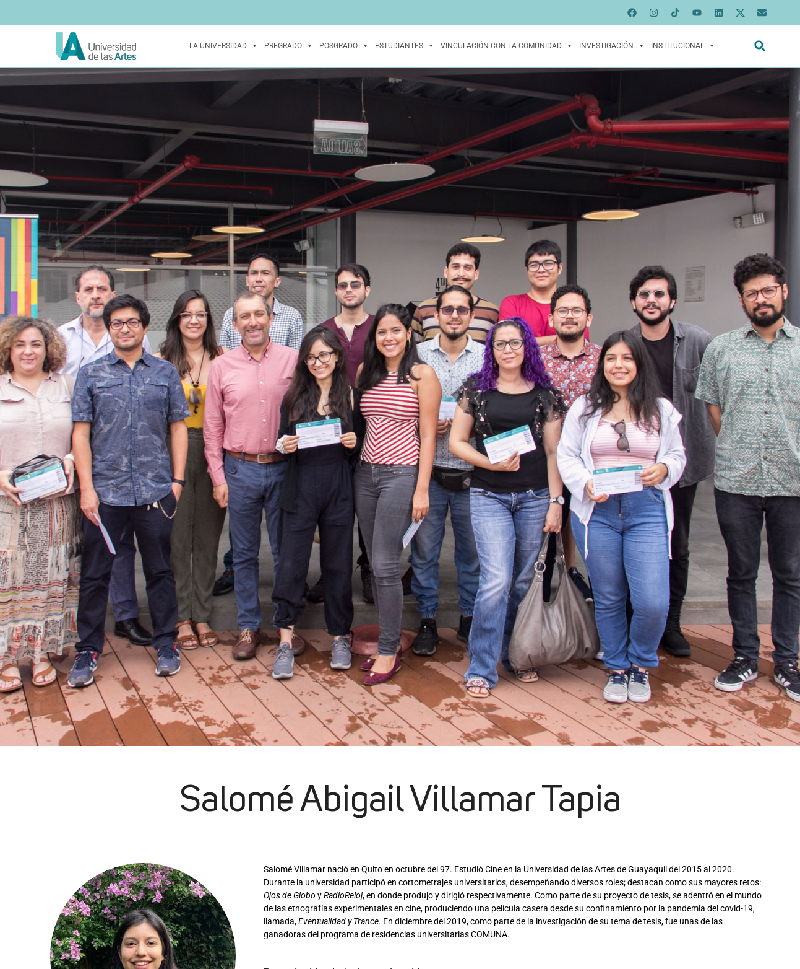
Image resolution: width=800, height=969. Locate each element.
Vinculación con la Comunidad (507, 46)
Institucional (683, 46)
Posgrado (344, 46)
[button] (760, 46)
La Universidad (223, 46)
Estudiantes (404, 46)
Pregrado (288, 46)
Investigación (612, 46)
